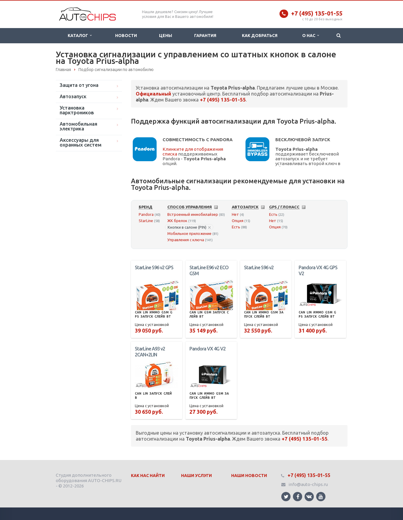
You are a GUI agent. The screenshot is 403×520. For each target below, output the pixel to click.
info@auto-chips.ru (308, 484)
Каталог (80, 35)
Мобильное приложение (189, 233)
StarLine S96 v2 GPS (154, 267)
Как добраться (259, 35)
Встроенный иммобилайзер (192, 214)
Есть (236, 227)
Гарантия (205, 35)
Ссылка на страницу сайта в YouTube (321, 496)
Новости (126, 35)
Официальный (153, 93)
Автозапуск (73, 96)
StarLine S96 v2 (259, 267)
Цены (165, 35)
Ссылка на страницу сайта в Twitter (286, 496)
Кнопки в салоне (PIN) (189, 227)
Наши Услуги (196, 475)
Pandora (146, 214)
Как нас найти (148, 475)
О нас (310, 35)
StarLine (146, 221)
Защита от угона (79, 85)
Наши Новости (249, 475)
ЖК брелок (177, 221)
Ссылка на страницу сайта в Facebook (298, 496)
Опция (237, 221)
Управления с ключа (185, 240)
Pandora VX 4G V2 (207, 348)
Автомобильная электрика (78, 126)
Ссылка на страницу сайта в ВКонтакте (309, 496)
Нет (235, 214)
